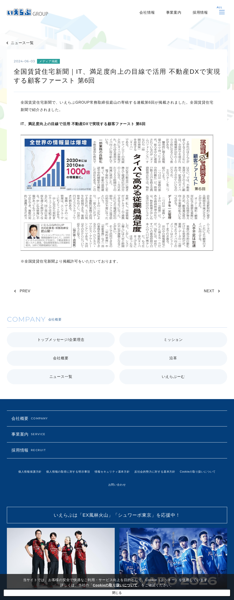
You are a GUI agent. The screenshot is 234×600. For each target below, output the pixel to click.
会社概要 (29, 418)
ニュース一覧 (22, 43)
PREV (25, 291)
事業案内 (173, 12)
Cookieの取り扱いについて (198, 471)
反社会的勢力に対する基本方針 (154, 471)
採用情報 (200, 12)
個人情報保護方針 (30, 471)
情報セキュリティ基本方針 (112, 471)
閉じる (117, 593)
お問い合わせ (117, 484)
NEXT (209, 291)
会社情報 (147, 12)
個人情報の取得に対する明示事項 (68, 471)
